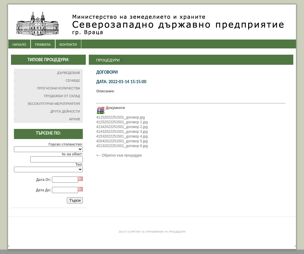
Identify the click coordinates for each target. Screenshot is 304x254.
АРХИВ (74, 119)
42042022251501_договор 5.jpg (122, 141)
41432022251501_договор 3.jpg (122, 132)
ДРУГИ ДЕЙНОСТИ (65, 111)
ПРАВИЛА (42, 44)
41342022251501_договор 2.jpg (122, 127)
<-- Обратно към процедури (119, 155)
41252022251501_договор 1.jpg (122, 122)
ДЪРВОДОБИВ (68, 73)
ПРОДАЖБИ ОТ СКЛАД (62, 96)
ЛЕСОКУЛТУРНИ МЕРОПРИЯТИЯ (54, 103)
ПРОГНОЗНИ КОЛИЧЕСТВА (58, 88)
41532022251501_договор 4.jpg (122, 136)
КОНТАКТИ (68, 44)
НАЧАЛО (19, 44)
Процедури (108, 60)
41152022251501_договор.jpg (120, 117)
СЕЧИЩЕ (73, 80)
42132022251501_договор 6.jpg (122, 146)
